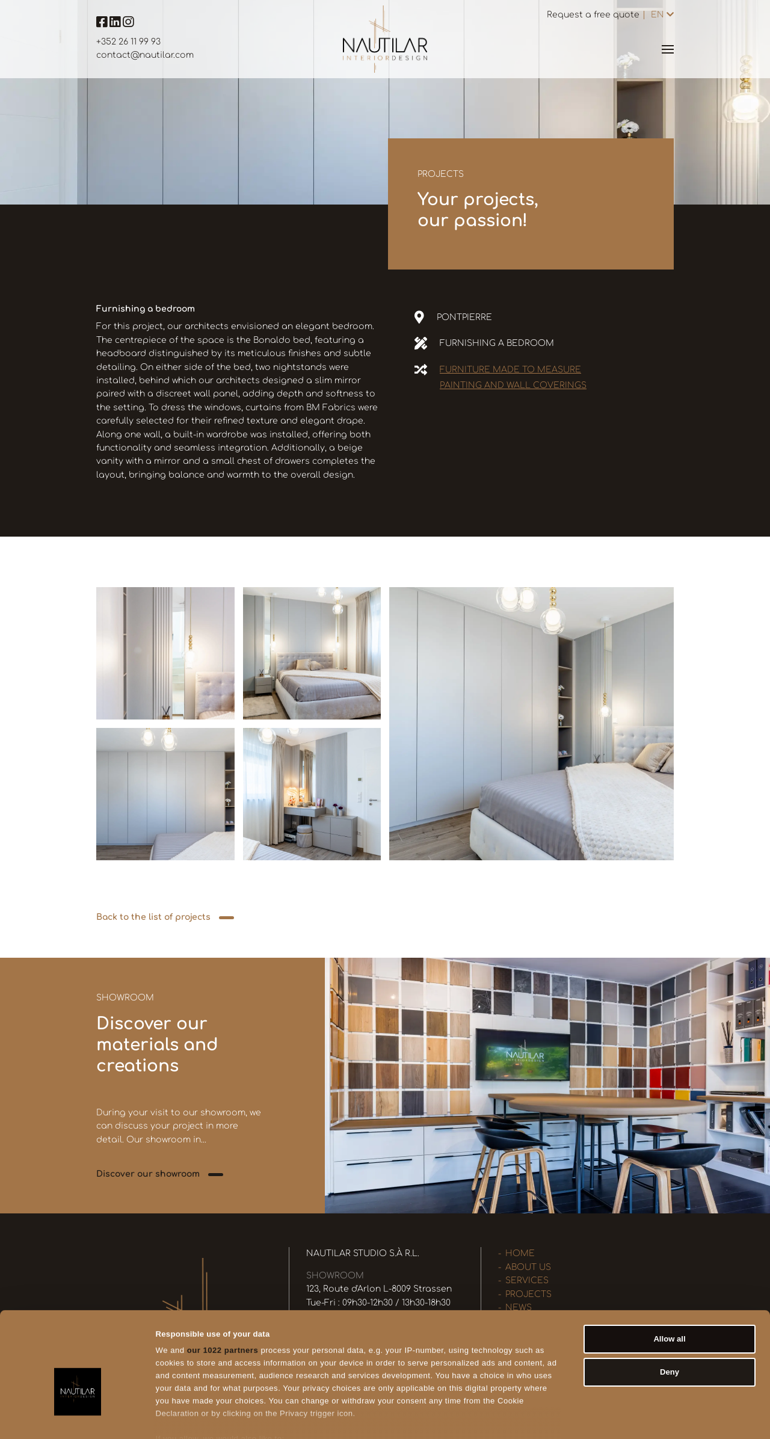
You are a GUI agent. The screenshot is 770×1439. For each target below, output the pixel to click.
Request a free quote (593, 14)
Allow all (669, 1272)
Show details (586, 1416)
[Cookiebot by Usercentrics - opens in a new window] (78, 1417)
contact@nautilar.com (145, 55)
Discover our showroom (148, 1174)
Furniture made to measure (510, 369)
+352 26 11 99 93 (128, 41)
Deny (669, 1306)
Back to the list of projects (153, 917)
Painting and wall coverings (513, 385)
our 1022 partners (223, 1284)
